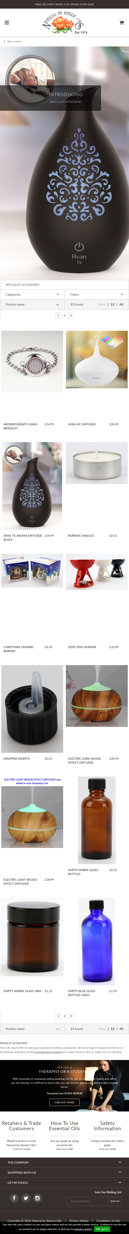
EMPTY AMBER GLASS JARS (22, 991)
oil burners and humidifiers (48, 1051)
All (121, 304)
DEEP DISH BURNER (82, 647)
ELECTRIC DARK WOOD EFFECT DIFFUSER (84, 761)
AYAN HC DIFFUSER (82, 424)
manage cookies (83, 1229)
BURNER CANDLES (81, 536)
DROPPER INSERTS (17, 759)
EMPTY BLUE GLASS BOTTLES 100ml (81, 993)
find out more (21, 1149)
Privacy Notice (79, 1221)
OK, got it (102, 1229)
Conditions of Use (108, 1221)
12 (112, 304)
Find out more (64, 1102)
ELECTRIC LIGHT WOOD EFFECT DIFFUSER (20, 882)
